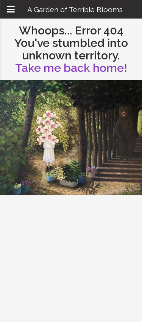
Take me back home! (71, 68)
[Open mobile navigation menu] (11, 9)
